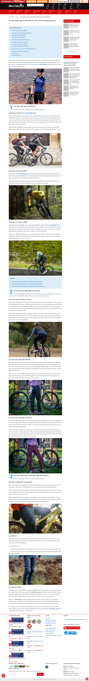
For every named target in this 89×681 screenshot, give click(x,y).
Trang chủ (47, 7)
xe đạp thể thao (42, 64)
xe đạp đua (54, 225)
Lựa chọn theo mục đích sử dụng (20, 42)
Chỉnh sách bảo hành (50, 630)
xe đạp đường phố (30, 113)
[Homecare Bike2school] (72, 627)
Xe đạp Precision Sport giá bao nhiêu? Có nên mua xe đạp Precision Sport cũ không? (71, 64)
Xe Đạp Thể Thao (19, 11)
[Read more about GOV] (70, 632)
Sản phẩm (65, 7)
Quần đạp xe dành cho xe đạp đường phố (22, 33)
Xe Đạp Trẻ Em (11, 11)
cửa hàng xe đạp (54, 608)
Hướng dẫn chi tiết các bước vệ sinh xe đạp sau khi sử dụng (75, 93)
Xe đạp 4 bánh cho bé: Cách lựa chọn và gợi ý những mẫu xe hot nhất (75, 69)
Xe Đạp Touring (59, 11)
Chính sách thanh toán (50, 628)
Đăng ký (40, 674)
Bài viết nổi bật (68, 56)
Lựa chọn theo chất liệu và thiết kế (20, 46)
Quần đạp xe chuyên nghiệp (18, 37)
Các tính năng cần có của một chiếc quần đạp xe (24, 48)
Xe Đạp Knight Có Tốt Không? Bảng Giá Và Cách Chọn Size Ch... (74, 25)
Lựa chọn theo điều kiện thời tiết (19, 44)
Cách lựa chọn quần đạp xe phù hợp (21, 39)
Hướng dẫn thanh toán (50, 622)
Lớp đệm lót (15, 53)
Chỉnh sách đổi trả (49, 633)
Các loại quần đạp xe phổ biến (19, 30)
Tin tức (59, 7)
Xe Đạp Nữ (44, 11)
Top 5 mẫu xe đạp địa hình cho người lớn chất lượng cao (26, 281)
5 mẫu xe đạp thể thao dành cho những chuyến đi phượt (26, 284)
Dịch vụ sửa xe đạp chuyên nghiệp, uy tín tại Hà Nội (74, 87)
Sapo (55, 679)
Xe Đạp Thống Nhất (36, 11)
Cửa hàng (71, 7)
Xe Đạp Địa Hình (68, 11)
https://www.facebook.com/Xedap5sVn (76, 619)
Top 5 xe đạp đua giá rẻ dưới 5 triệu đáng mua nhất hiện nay (27, 286)
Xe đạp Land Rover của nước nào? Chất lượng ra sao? (75, 32)
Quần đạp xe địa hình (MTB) (18, 35)
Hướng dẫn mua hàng (50, 620)
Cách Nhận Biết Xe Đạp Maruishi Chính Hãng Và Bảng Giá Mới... (75, 38)
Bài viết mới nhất (69, 21)
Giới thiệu (53, 7)
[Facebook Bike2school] (46, 666)
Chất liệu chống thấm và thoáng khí (20, 51)
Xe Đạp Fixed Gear (52, 11)
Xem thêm (71, 52)
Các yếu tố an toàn (16, 55)
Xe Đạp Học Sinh (28, 11)
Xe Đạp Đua (75, 11)
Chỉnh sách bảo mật (50, 631)
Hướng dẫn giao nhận (50, 623)
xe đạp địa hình (22, 173)
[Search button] (41, 5)
